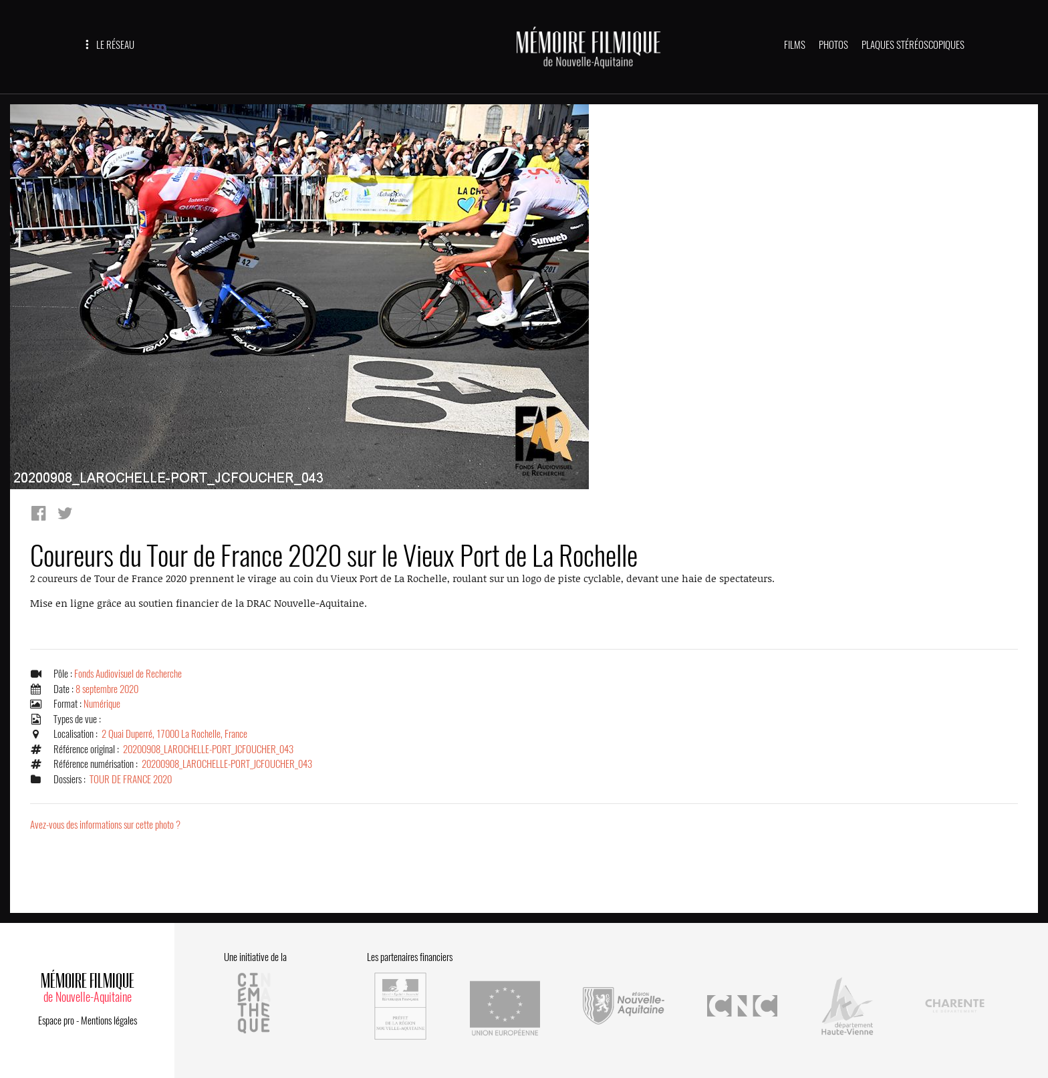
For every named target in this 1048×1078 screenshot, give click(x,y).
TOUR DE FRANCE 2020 (131, 779)
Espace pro (56, 1020)
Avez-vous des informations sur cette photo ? (105, 824)
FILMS (794, 44)
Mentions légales (109, 1020)
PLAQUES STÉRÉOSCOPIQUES (913, 44)
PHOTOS (833, 44)
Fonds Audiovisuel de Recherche (128, 673)
